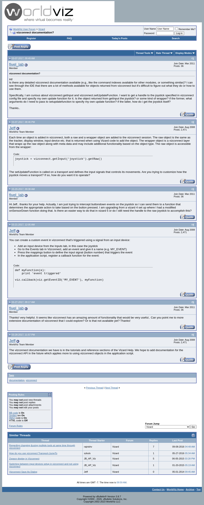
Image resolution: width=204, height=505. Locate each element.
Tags (11, 375)
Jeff (12, 128)
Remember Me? (185, 29)
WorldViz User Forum (24, 29)
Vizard (41, 29)
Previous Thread (94, 387)
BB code (13, 413)
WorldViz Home (175, 489)
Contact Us (158, 489)
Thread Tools (143, 53)
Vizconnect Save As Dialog (23, 472)
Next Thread (111, 387)
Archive (190, 489)
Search (176, 38)
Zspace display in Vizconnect (24, 458)
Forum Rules (16, 426)
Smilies (13, 415)
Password (149, 33)
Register (31, 38)
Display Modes (183, 53)
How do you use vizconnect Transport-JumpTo (33, 453)
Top (199, 489)
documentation (17, 380)
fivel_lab (16, 64)
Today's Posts (119, 38)
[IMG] (12, 418)
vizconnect (31, 380)
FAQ (69, 38)
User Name (150, 28)
